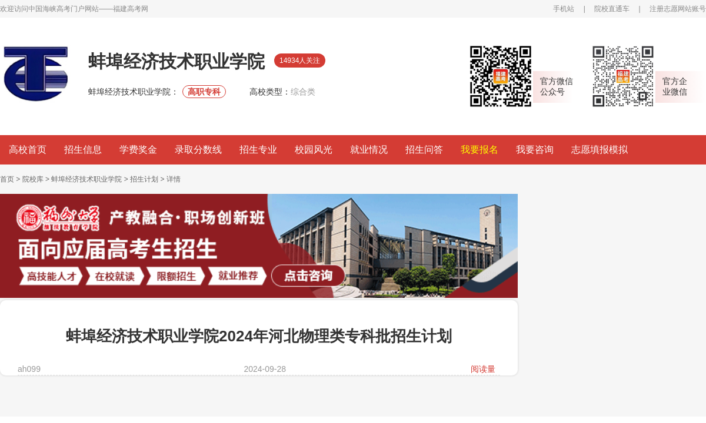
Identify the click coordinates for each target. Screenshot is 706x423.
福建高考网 (130, 9)
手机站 (563, 9)
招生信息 (83, 150)
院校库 (33, 179)
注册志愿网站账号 (678, 9)
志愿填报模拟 (599, 150)
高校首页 (27, 150)
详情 (173, 179)
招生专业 (258, 150)
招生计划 (144, 179)
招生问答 (424, 150)
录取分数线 (198, 150)
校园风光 (313, 150)
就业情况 (369, 150)
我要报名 (479, 150)
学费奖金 (138, 150)
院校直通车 (612, 9)
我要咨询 (535, 150)
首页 (7, 179)
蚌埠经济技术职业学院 (86, 179)
